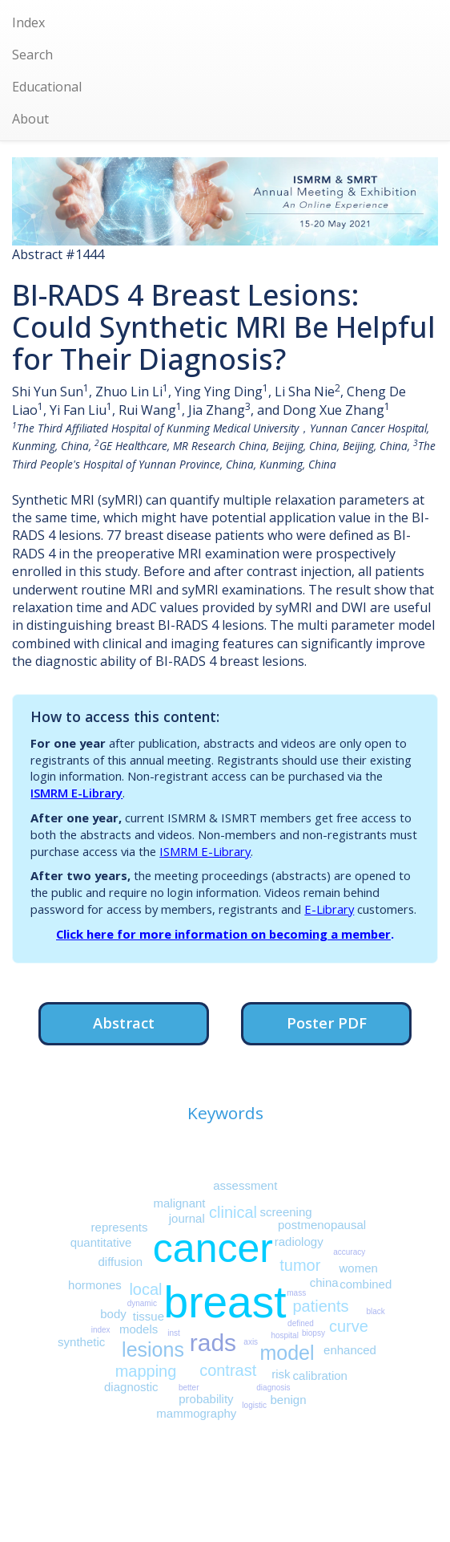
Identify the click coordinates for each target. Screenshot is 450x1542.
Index (28, 22)
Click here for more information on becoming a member (223, 934)
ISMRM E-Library (76, 793)
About (30, 119)
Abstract (124, 1022)
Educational (47, 86)
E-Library (329, 909)
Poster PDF (327, 1022)
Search (32, 54)
